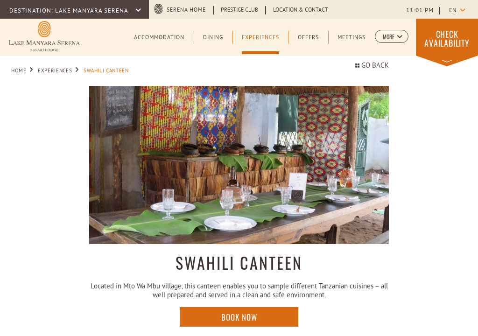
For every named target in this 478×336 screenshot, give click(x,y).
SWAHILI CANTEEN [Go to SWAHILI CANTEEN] (106, 71)
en (453, 10)
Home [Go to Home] (19, 71)
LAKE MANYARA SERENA (92, 11)
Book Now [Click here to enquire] (239, 317)
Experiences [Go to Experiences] (55, 71)
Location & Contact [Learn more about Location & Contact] (300, 10)
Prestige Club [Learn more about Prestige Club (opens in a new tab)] (239, 10)
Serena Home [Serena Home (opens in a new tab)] (186, 10)
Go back (372, 66)
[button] (391, 36)
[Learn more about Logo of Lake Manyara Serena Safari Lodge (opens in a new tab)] (44, 36)
